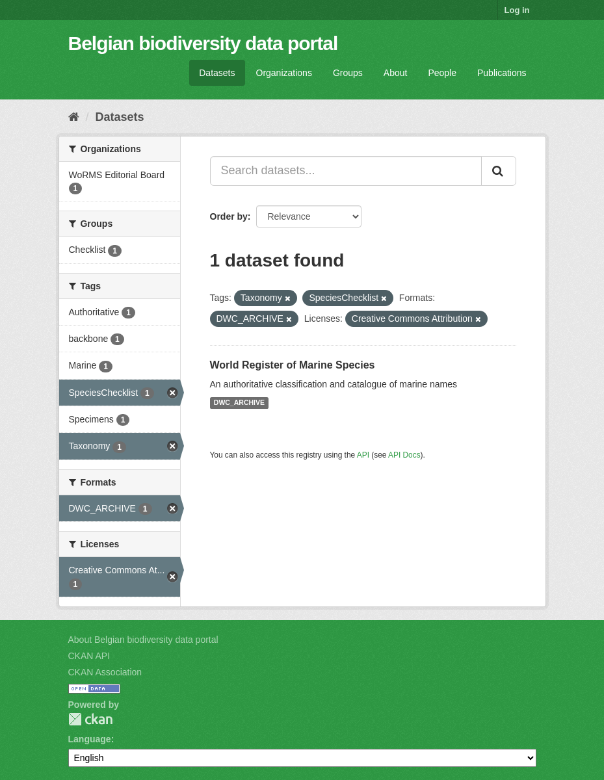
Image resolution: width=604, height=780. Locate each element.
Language (89, 739)
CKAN (90, 719)
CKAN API (89, 656)
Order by (229, 216)
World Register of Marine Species (292, 364)
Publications (502, 73)
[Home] (73, 117)
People (442, 73)
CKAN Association (105, 672)
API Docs (404, 455)
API (363, 455)
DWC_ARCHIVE (239, 403)
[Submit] (498, 171)
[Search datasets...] (346, 171)
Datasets (217, 73)
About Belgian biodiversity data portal (143, 639)
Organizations (284, 73)
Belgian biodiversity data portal (203, 43)
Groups (348, 73)
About (396, 73)
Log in (517, 10)
